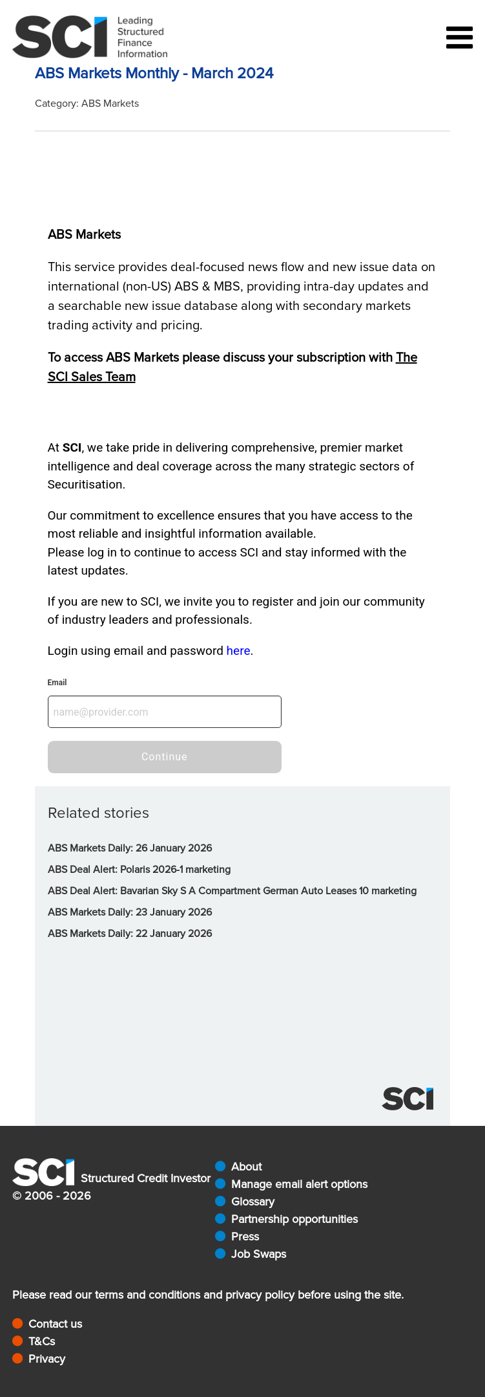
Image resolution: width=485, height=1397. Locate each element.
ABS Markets (110, 103)
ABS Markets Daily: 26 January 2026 (130, 848)
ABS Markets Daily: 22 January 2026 (130, 933)
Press (245, 1236)
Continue (164, 757)
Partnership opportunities (294, 1219)
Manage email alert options (299, 1184)
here (239, 650)
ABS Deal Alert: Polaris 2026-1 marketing (139, 869)
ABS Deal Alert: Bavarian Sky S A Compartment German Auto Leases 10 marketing (232, 891)
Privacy (46, 1359)
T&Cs (41, 1341)
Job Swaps (258, 1254)
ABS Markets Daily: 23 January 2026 (130, 912)
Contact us (55, 1324)
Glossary (252, 1201)
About (246, 1167)
